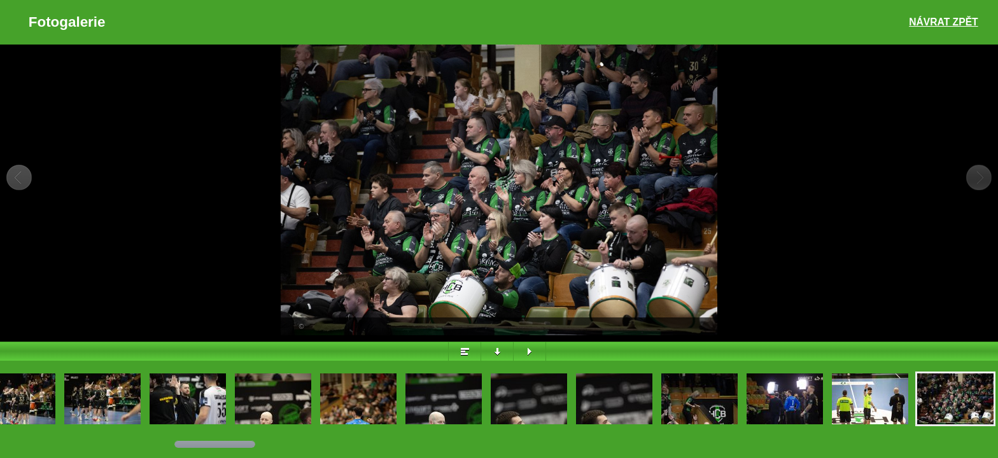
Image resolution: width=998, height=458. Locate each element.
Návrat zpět (943, 22)
